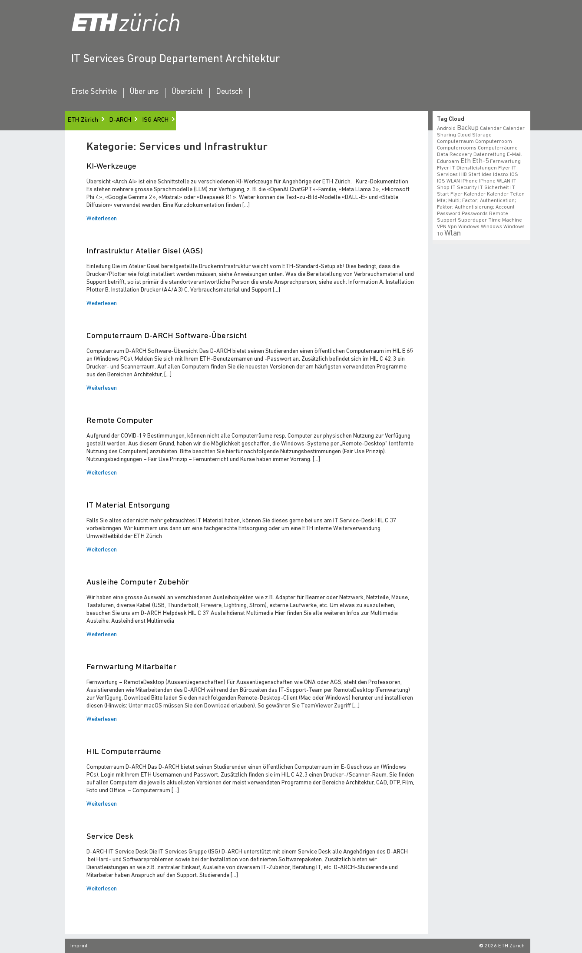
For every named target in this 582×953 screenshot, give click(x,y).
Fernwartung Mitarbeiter (131, 667)
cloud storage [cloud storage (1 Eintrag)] (474, 135)
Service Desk (109, 837)
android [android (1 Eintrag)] (446, 128)
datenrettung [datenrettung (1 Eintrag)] (489, 154)
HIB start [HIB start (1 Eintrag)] (469, 174)
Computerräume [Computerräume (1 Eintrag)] (498, 148)
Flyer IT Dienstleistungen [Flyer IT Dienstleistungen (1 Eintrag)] (467, 168)
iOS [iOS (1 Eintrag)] (514, 174)
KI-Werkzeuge (111, 167)
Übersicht (187, 92)
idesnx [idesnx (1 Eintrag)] (501, 174)
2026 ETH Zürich (505, 946)
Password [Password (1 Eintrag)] (448, 213)
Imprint (79, 946)
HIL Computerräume (123, 752)
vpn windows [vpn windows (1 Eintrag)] (463, 226)
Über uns (144, 92)
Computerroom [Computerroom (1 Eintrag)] (493, 141)
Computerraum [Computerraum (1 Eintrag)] (455, 141)
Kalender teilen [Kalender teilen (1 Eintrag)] (506, 194)
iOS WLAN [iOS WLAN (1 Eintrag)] (448, 181)
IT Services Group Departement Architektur (175, 59)
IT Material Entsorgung (128, 505)
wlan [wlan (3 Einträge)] (452, 233)
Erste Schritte (94, 92)
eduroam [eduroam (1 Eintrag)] (448, 161)
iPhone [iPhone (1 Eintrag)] (469, 181)
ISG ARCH (155, 120)
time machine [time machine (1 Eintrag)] (505, 220)
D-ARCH (120, 120)
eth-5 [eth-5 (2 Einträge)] (480, 161)
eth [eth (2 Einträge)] (465, 161)
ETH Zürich (83, 120)
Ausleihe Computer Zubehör (137, 582)
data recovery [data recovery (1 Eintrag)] (454, 154)
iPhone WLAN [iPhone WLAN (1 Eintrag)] (494, 181)
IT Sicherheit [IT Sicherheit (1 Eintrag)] (493, 187)
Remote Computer (119, 421)
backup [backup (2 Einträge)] (468, 128)
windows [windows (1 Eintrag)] (491, 226)
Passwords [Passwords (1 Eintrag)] (475, 213)
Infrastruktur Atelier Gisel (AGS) (144, 251)
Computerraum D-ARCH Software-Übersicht (166, 336)
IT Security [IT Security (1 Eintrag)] (464, 187)
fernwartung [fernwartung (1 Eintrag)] (505, 161)
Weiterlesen (101, 219)
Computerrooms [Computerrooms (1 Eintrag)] (456, 148)
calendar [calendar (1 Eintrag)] (491, 128)
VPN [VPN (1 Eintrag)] (441, 226)
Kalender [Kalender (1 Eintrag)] (475, 194)
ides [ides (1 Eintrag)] (487, 174)
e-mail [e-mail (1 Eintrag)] (514, 154)
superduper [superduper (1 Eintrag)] (472, 220)
